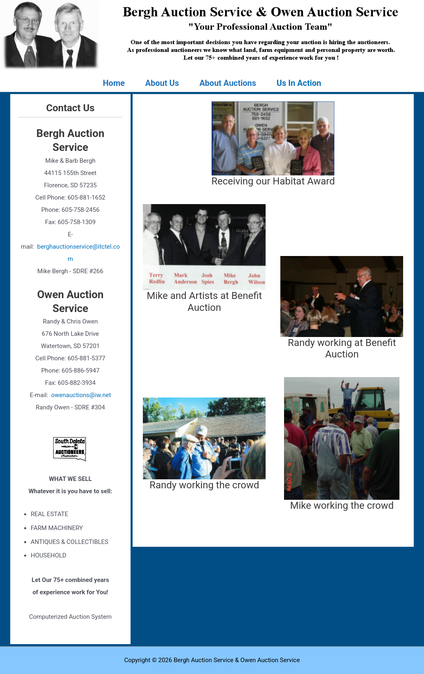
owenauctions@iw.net (81, 395)
